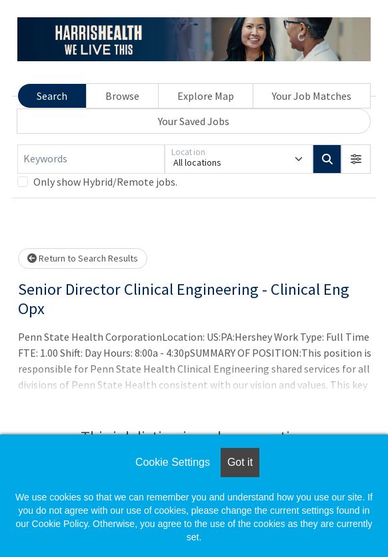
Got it (240, 462)
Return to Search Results (82, 258)
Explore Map (205, 95)
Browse (122, 95)
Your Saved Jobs (193, 121)
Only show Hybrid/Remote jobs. (105, 181)
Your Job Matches (311, 95)
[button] (356, 159)
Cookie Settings (172, 462)
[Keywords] (91, 159)
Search (52, 95)
